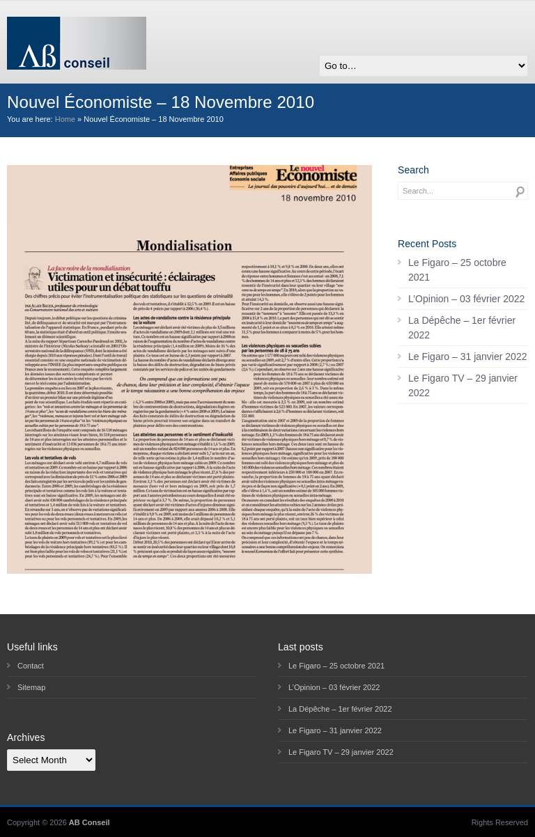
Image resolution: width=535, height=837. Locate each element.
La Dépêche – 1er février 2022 (461, 328)
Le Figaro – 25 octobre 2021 (457, 270)
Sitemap (31, 687)
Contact (30, 666)
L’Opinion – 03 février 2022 (466, 298)
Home (65, 119)
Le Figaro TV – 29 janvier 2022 (463, 385)
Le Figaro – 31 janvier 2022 (467, 356)
